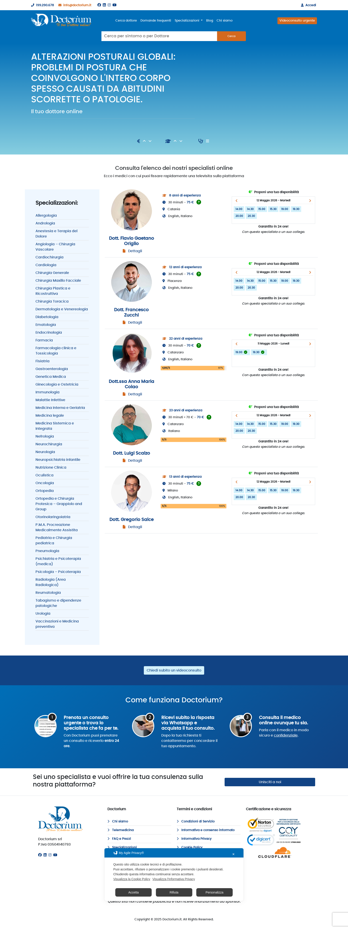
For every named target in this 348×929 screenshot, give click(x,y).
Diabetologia (47, 317)
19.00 (284, 209)
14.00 (238, 209)
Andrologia (45, 223)
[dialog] (173, 874)
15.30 (273, 209)
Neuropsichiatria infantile (58, 460)
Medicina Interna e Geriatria (60, 408)
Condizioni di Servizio (196, 821)
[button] (237, 201)
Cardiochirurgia (49, 257)
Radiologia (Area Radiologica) (51, 582)
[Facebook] (99, 5)
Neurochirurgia (49, 444)
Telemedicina (120, 830)
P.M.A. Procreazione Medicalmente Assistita (57, 527)
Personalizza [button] (214, 892)
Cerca (231, 36)
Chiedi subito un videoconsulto (174, 670)
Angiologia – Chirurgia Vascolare (55, 246)
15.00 (261, 209)
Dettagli (135, 251)
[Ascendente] (145, 141)
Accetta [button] (133, 892)
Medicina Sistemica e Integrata (55, 426)
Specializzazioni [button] (187, 20)
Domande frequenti (155, 20)
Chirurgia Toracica (52, 301)
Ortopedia (45, 491)
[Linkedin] (104, 5)
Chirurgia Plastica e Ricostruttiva (53, 291)
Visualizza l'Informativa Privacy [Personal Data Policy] (173, 879)
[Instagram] (109, 5)
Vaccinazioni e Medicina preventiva (57, 624)
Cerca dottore (126, 20)
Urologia (43, 613)
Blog (209, 20)
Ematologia (46, 325)
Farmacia (44, 340)
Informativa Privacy (194, 838)
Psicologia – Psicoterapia (58, 572)
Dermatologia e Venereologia (62, 309)
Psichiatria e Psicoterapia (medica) (58, 561)
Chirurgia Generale (52, 273)
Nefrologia (45, 436)
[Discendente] (150, 141)
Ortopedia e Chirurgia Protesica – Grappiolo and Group (59, 504)
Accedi (307, 5)
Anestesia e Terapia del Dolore (56, 233)
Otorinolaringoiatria (53, 517)
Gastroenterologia (52, 369)
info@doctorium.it (74, 5)
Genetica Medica (51, 376)
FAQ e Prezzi (119, 838)
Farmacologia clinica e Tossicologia (56, 350)
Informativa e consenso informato (206, 830)
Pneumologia (47, 551)
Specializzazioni (122, 847)
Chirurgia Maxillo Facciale (58, 280)
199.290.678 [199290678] (41, 5)
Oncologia (45, 483)
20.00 (239, 216)
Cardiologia (46, 265)
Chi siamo (225, 20)
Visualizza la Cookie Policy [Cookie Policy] (131, 879)
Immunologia (47, 392)
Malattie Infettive (50, 400)
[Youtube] (115, 5)
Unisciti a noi (270, 782)
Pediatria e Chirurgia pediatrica (54, 540)
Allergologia (46, 215)
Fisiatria (42, 361)
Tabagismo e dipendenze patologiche (58, 603)
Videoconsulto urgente (297, 20)
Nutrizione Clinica (51, 467)
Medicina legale (50, 415)
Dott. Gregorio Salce (131, 519)
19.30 (296, 209)
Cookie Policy (189, 847)
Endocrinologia (49, 332)
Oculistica (44, 475)
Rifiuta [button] (174, 892)
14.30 (250, 209)
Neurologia (45, 452)
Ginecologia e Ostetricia (57, 384)
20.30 (251, 216)
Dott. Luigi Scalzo (131, 453)
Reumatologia (48, 592)
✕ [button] (233, 854)
